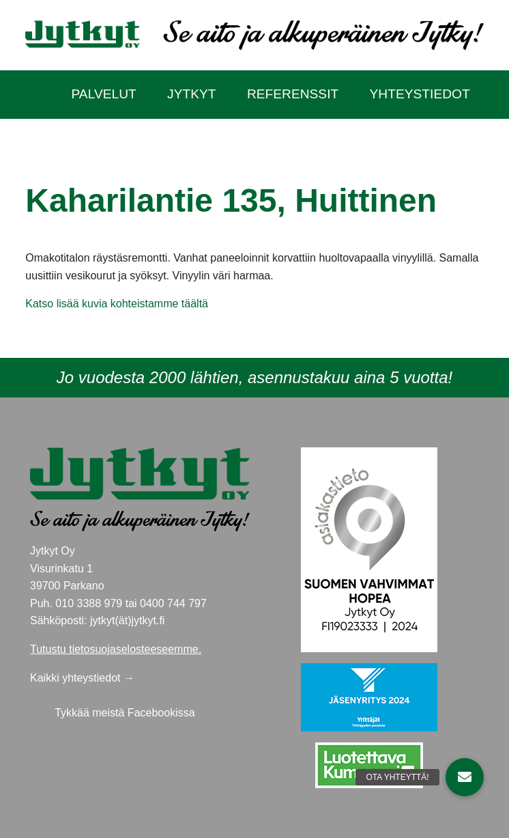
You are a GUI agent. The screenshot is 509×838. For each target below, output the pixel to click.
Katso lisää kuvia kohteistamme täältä (116, 303)
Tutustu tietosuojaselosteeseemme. (115, 649)
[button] (465, 777)
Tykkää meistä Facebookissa (124, 712)
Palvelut (103, 94)
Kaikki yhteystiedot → (82, 678)
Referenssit (292, 94)
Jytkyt (191, 94)
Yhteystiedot (420, 94)
